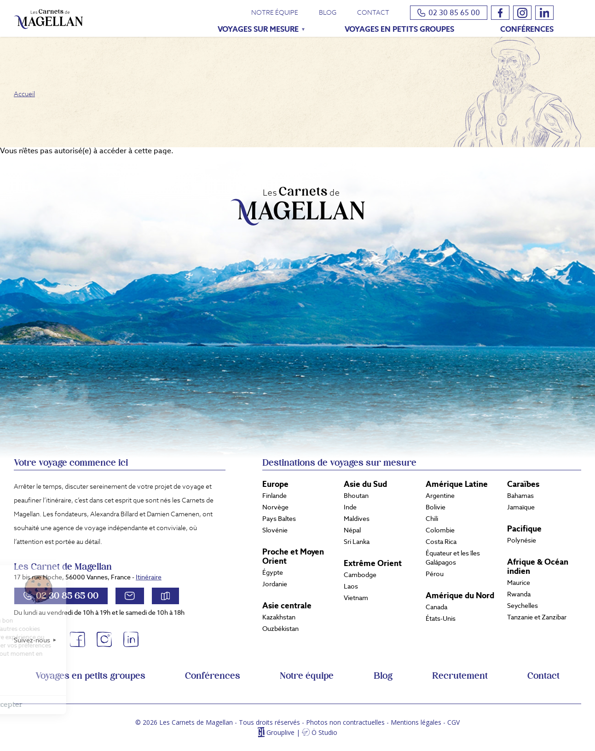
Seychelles (522, 605)
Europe (275, 484)
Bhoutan (356, 495)
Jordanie (274, 584)
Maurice (518, 582)
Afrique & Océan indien (537, 566)
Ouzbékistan (280, 628)
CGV (453, 722)
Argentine (440, 495)
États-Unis (441, 618)
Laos (351, 586)
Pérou (435, 574)
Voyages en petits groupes (399, 29)
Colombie (440, 530)
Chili (432, 518)
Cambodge (360, 575)
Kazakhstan (278, 617)
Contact (373, 12)
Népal (352, 530)
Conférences (527, 29)
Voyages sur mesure (255, 30)
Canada (436, 607)
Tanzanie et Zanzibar (536, 617)
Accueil (24, 94)
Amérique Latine (457, 484)
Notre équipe (274, 12)
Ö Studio (324, 732)
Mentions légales (416, 722)
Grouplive (280, 732)
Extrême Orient (373, 563)
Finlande (274, 495)
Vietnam (356, 598)
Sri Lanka (357, 541)
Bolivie (435, 507)
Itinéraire (149, 577)
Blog (327, 12)
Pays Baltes (279, 518)
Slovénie (275, 530)
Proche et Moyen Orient (293, 556)
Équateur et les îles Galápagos (453, 557)
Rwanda (519, 594)
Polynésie (521, 540)
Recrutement (460, 676)
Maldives (357, 518)
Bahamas (520, 495)
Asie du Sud (365, 484)
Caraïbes (523, 484)
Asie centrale (287, 605)
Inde (350, 507)
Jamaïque (521, 507)
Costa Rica (441, 541)
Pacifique (524, 528)
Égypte (272, 572)
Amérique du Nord (460, 595)
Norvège (275, 507)
